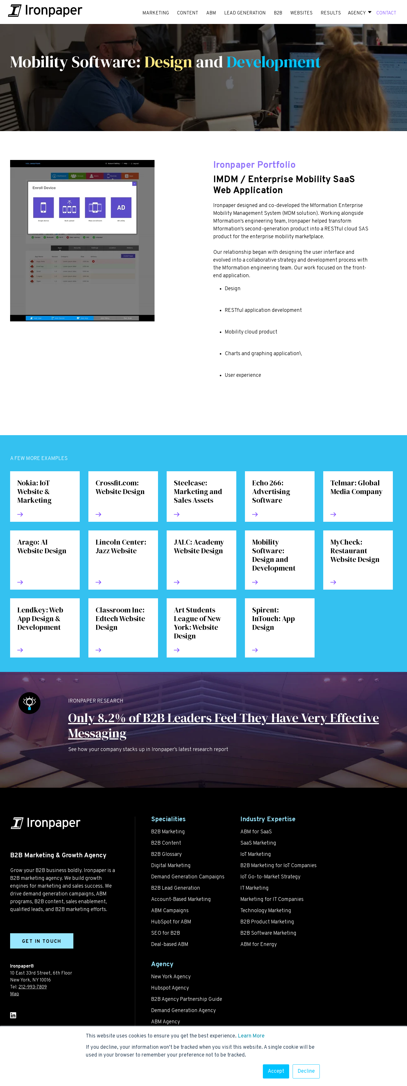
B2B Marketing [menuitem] (168, 832)
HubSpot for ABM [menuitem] (171, 922)
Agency (357, 13)
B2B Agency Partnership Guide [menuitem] (186, 999)
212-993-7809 (32, 987)
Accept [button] (276, 1071)
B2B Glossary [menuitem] (166, 854)
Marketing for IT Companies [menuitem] (272, 899)
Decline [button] (306, 1071)
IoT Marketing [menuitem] (255, 854)
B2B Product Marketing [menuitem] (267, 922)
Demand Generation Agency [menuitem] (183, 1010)
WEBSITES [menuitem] (301, 13)
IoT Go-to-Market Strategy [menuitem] (270, 877)
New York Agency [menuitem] (171, 977)
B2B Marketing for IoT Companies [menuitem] (278, 866)
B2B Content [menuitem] (166, 843)
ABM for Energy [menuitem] (258, 944)
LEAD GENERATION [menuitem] (245, 13)
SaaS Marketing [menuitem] (258, 843)
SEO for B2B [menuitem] (165, 933)
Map (14, 994)
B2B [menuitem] (278, 13)
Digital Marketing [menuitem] (171, 866)
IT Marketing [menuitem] (254, 888)
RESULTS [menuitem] (331, 13)
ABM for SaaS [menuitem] (256, 832)
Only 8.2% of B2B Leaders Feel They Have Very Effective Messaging (223, 725)
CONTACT (386, 13)
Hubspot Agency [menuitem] (170, 988)
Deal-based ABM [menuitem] (169, 944)
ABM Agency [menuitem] (165, 1022)
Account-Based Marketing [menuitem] (181, 899)
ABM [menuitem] (211, 13)
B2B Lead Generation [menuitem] (175, 888)
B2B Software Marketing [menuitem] (268, 933)
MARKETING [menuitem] (155, 13)
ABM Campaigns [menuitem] (170, 911)
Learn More (251, 1036)
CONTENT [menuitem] (187, 13)
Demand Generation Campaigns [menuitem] (187, 877)
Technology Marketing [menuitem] (265, 911)
